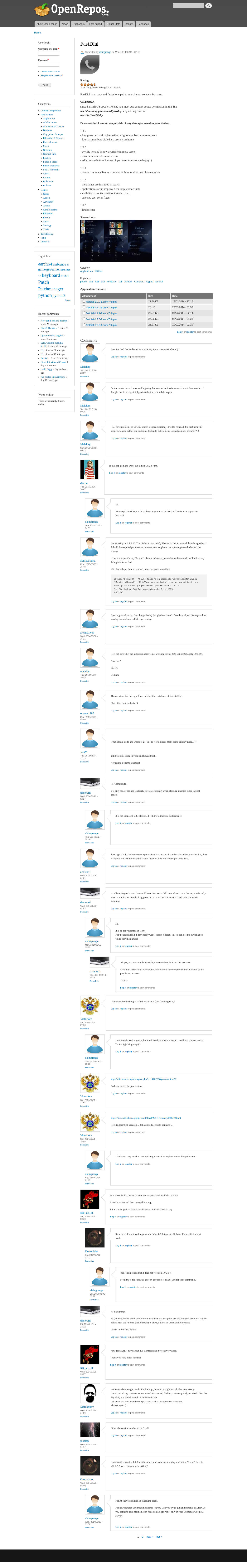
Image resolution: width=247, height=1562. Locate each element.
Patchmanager (50, 288)
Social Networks (51, 169)
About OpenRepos (46, 24)
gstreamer (53, 269)
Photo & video (50, 161)
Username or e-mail (48, 49)
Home (37, 32)
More (67, 300)
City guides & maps (53, 134)
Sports (46, 173)
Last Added (95, 24)
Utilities (47, 185)
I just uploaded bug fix (52, 335)
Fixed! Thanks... (49, 328)
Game (46, 194)
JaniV (83, 752)
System (47, 177)
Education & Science (53, 138)
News (65, 24)
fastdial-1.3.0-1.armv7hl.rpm (101, 325)
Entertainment (50, 142)
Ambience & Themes (53, 126)
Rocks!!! (46, 358)
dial (103, 281)
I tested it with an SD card (53, 362)
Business (47, 130)
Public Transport (51, 165)
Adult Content (50, 122)
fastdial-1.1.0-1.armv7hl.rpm (101, 307)
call (120, 281)
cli (68, 264)
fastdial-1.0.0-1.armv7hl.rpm (101, 301)
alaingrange (105, 52)
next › (150, 1536)
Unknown (48, 181)
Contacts (138, 281)
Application (49, 118)
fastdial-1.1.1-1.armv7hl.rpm (101, 313)
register (190, 332)
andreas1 (85, 871)
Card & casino (50, 209)
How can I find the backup (54, 320)
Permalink (84, 376)
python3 (58, 295)
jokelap (84, 1440)
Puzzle (46, 217)
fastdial (159, 281)
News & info (49, 154)
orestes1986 (87, 713)
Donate (129, 24)
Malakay (85, 366)
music (65, 276)
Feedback (143, 24)
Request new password (52, 75)
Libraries (45, 241)
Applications (47, 114)
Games (44, 190)
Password (43, 60)
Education (48, 213)
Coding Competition (51, 110)
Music (46, 146)
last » (159, 1536)
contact (128, 281)
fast (97, 281)
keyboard (51, 275)
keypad (149, 281)
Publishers (79, 24)
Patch (43, 282)
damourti (85, 792)
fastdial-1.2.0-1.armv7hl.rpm (101, 319)
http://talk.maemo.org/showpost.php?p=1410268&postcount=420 (143, 1079)
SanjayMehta (87, 560)
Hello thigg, (46, 369)
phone (83, 281)
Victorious (86, 1018)
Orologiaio (91, 1251)
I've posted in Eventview (53, 377)
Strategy (47, 225)
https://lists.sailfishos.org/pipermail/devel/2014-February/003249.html (146, 1117)
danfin (84, 483)
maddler (85, 671)
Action (46, 197)
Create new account (50, 71)
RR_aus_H (86, 1212)
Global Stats (113, 24)
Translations (47, 234)
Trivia (46, 229)
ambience (59, 264)
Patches (47, 158)
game (42, 269)
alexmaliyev (87, 632)
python (45, 295)
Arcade (46, 205)
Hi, (42, 350)
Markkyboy (87, 1406)
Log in (180, 332)
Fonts (43, 237)
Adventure (48, 201)
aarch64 (45, 263)
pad (91, 281)
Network (47, 150)
